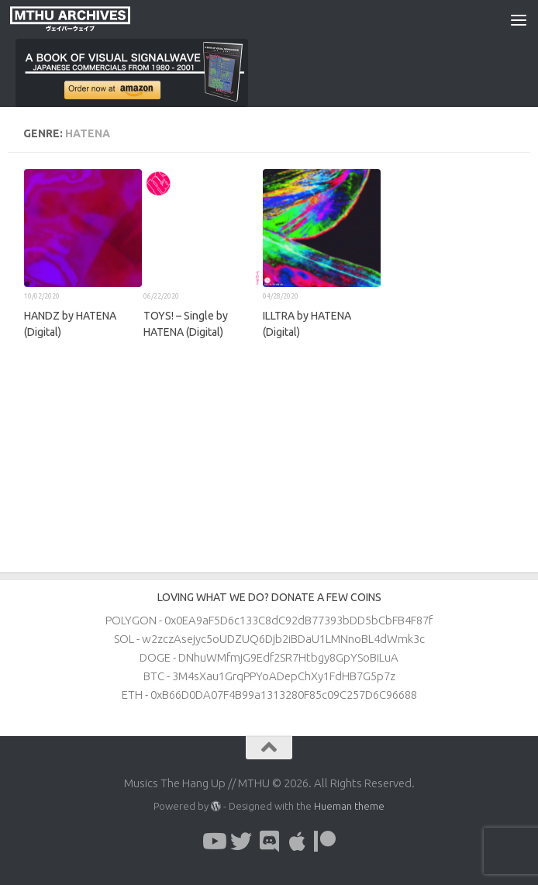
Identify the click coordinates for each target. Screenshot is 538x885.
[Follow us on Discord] (269, 841)
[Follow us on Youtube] (213, 841)
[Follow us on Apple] (297, 841)
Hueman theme (349, 805)
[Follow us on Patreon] (325, 841)
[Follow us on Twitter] (241, 841)
